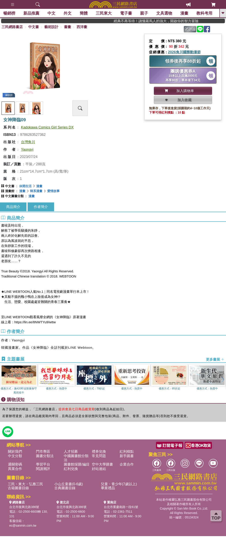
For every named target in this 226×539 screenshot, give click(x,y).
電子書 (126, 13)
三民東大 (104, 13)
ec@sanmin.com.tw (22, 525)
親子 (144, 13)
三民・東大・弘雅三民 (25, 484)
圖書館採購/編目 (76, 464)
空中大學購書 (102, 464)
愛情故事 (53, 191)
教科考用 (204, 13)
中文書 (33, 27)
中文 (51, 13)
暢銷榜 (9, 13)
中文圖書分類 (14, 196)
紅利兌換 (71, 469)
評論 (190, 29)
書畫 (67, 27)
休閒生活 (25, 186)
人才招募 (71, 451)
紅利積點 (127, 451)
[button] (222, 379)
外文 (68, 13)
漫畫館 (9, 191)
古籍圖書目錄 (18, 488)
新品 (31, 13)
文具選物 (164, 13)
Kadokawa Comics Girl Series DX (47, 127)
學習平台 (43, 464)
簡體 (84, 13)
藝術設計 (51, 27)
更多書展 (215, 359)
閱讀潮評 (43, 469)
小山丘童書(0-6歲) (68, 484)
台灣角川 (28, 142)
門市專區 (43, 451)
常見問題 (99, 456)
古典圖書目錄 (64, 488)
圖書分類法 (45, 456)
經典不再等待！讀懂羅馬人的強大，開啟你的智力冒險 (166, 21)
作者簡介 (41, 207)
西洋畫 (82, 27)
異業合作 (15, 469)
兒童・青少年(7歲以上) (119, 484)
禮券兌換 (99, 451)
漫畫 (184, 13)
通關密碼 (15, 464)
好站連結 (99, 469)
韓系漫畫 (36, 191)
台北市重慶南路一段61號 (121, 507)
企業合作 (127, 464)
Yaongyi (27, 149)
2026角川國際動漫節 (184, 52)
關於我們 (15, 451)
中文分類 (15, 456)
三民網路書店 (12, 27)
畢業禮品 (108, 488)
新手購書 (127, 456)
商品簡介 (13, 207)
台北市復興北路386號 (24, 507)
